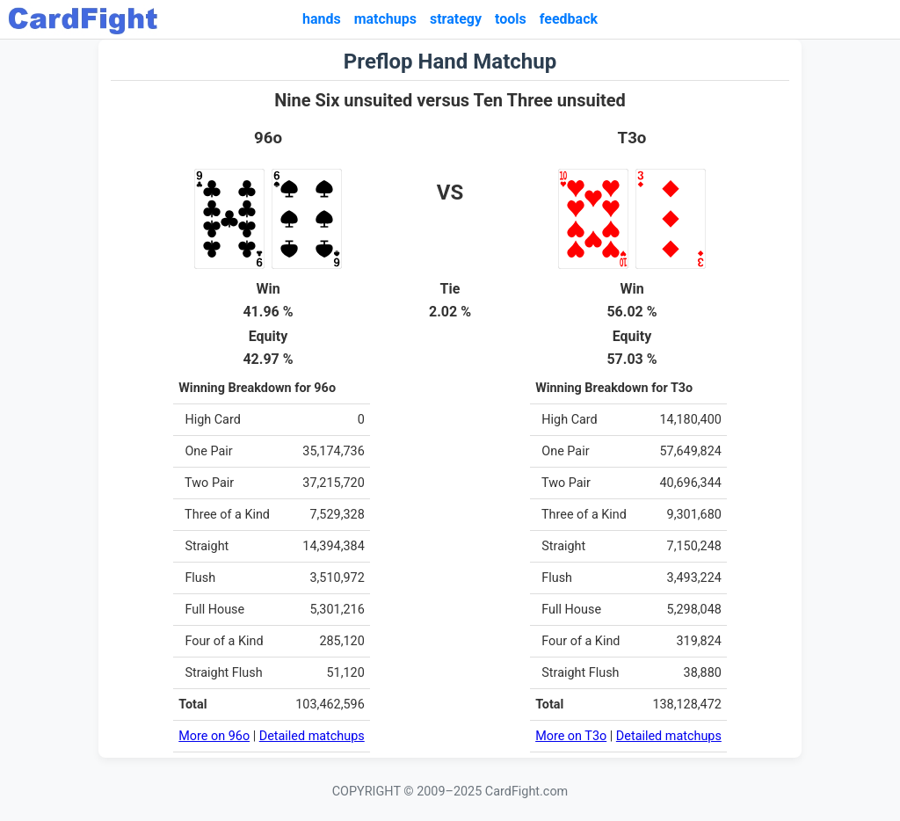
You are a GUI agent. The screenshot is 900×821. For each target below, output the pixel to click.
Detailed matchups (312, 736)
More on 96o (214, 736)
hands (321, 19)
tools (510, 19)
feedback (569, 19)
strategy (456, 19)
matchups (385, 19)
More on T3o (570, 736)
